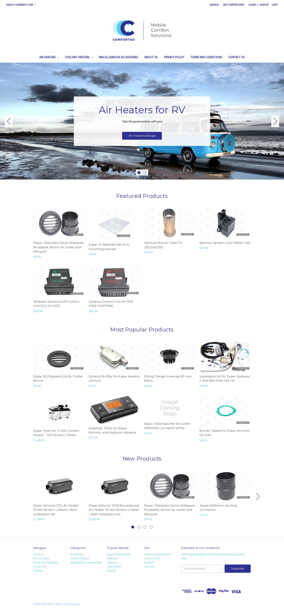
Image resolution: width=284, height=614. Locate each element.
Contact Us (236, 57)
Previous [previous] (9, 121)
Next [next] (275, 121)
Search (214, 4)
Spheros (112, 562)
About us (151, 57)
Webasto (112, 558)
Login (252, 4)
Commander (114, 566)
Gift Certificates (233, 4)
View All (111, 570)
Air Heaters (49, 57)
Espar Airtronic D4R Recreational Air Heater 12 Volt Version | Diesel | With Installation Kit (114, 510)
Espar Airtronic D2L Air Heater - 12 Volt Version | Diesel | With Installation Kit (57, 510)
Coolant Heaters (79, 57)
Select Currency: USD (21, 4)
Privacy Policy (174, 57)
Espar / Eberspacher (119, 554)
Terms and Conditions (206, 57)
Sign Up (264, 4)
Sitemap (38, 570)
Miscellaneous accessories (118, 57)
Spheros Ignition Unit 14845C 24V (224, 243)
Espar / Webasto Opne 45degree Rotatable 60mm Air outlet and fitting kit (58, 247)
